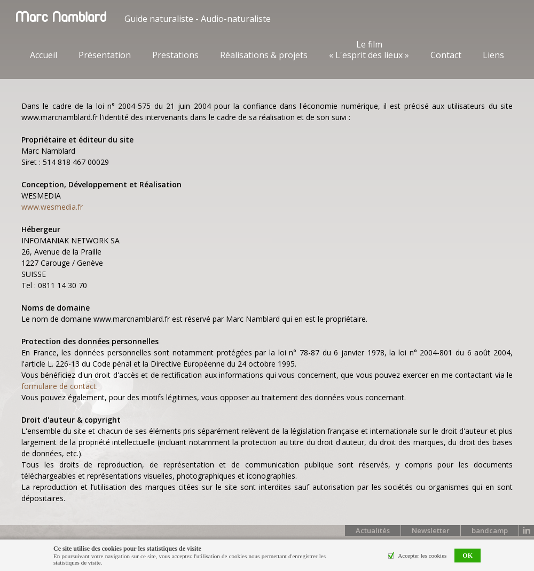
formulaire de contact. (59, 386)
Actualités (373, 530)
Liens (493, 55)
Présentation (104, 55)
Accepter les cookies (422, 555)
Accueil (43, 55)
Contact (445, 55)
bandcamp (490, 530)
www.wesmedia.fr (52, 207)
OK (467, 555)
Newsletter (431, 530)
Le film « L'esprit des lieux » (369, 49)
